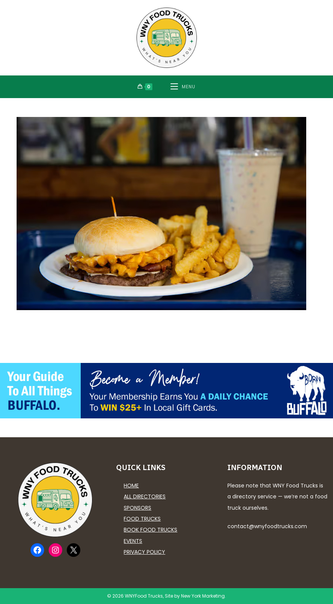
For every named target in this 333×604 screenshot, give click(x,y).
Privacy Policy (144, 552)
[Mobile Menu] (183, 86)
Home (131, 485)
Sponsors (137, 508)
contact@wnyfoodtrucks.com (267, 526)
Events (133, 541)
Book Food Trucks (150, 529)
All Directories (145, 496)
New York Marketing (203, 596)
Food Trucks (142, 519)
